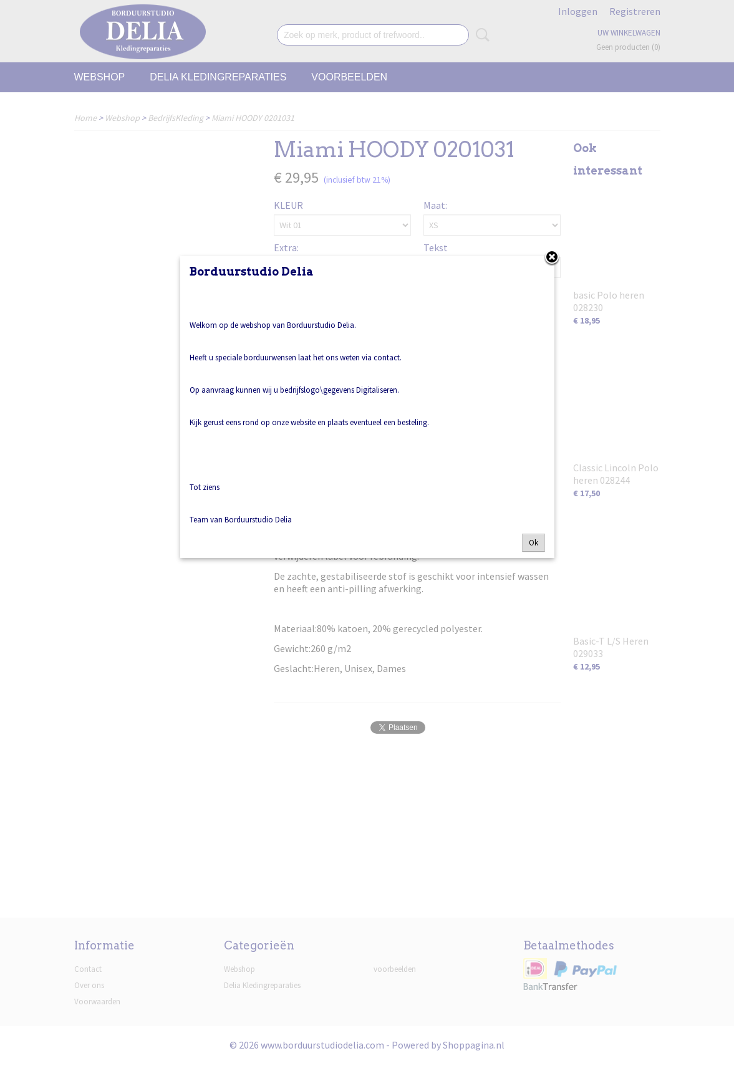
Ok (533, 542)
